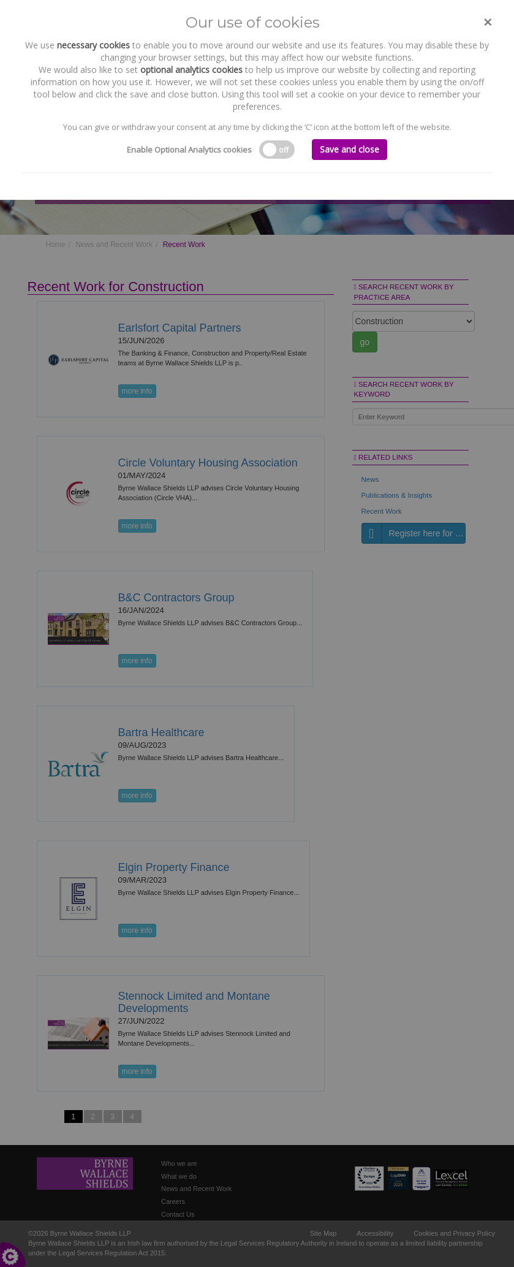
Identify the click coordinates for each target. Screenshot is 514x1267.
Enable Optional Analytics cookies (189, 149)
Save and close (349, 149)
